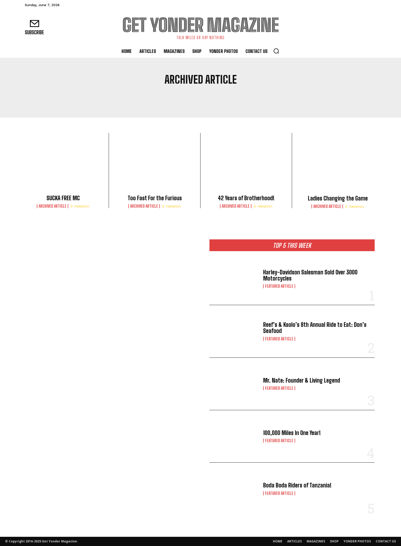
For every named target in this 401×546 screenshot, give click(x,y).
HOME (277, 541)
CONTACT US (386, 541)
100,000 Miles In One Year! (292, 432)
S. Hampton (80, 206)
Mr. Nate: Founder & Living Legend (301, 380)
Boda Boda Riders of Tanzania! (297, 485)
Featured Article (279, 286)
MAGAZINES (316, 541)
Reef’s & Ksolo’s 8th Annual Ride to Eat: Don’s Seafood (314, 327)
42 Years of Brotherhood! (246, 198)
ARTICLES (294, 541)
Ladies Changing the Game (338, 198)
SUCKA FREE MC (63, 198)
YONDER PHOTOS (357, 541)
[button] (276, 51)
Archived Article (52, 206)
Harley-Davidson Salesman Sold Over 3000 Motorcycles (310, 275)
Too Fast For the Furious (155, 198)
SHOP (334, 541)
